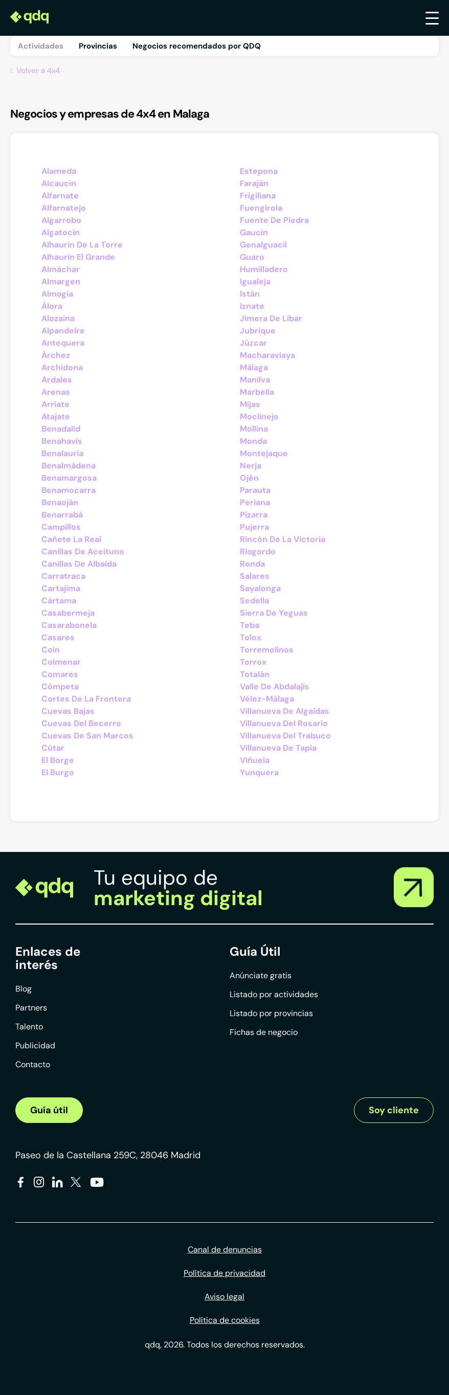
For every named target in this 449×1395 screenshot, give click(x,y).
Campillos (61, 527)
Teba (249, 625)
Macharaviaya (267, 355)
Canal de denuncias (225, 1249)
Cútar (52, 747)
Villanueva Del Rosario (284, 723)
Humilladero (264, 269)
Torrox (253, 662)
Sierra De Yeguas (274, 613)
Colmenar (61, 662)
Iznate (252, 306)
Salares (255, 576)
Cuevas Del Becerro (81, 723)
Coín (50, 649)
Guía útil (49, 1110)
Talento (29, 1026)
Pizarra (253, 514)
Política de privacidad (224, 1273)
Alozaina (58, 318)
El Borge (57, 760)
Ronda (252, 563)
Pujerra (254, 527)
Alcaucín (58, 183)
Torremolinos (267, 649)
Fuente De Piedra (274, 220)
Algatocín (60, 232)
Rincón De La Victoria (282, 539)
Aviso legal (224, 1296)
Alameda (58, 171)
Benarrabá (62, 514)
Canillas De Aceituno (82, 551)
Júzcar (253, 343)
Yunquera (259, 772)
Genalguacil (263, 244)
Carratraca (63, 576)
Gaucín (254, 232)
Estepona (259, 171)
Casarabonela (69, 625)
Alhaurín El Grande (78, 257)
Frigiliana (258, 195)
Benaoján (59, 502)
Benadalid (60, 428)
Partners (31, 1007)
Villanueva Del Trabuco (285, 735)
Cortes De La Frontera (86, 698)
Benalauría (62, 453)
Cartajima (60, 588)
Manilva (255, 379)
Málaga (254, 367)
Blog (23, 988)
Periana (255, 502)
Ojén (249, 477)
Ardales (56, 379)
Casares (58, 637)
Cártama (58, 600)
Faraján (254, 183)
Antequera (62, 343)
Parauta (255, 490)
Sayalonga (260, 588)
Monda (253, 441)
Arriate (55, 404)
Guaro (252, 257)
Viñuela (255, 760)
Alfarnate (60, 195)
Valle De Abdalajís (274, 686)
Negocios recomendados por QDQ (196, 46)
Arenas (55, 392)
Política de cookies (225, 1320)
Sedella (254, 600)
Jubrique (258, 330)
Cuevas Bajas (68, 711)
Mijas (250, 404)
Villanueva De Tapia (278, 747)
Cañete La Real (71, 539)
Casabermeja (68, 613)
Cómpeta (60, 686)
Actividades (40, 46)
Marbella (257, 392)
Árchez (55, 355)
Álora (51, 306)
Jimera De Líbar (271, 318)
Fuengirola (261, 207)
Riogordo (258, 551)
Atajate (55, 416)
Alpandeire (63, 330)
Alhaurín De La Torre (82, 244)
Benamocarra (68, 490)
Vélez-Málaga (267, 698)
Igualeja (255, 281)
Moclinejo (259, 416)
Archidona (62, 367)
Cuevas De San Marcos (87, 735)
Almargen (60, 281)
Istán (250, 293)
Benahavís (61, 441)
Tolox (250, 637)
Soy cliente (394, 1110)
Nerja (250, 465)
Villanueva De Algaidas (284, 711)
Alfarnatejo (63, 207)
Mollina (254, 428)
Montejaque (264, 453)
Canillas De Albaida (79, 563)
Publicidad (35, 1045)
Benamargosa (69, 477)
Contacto (32, 1064)
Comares (59, 674)
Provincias (98, 46)
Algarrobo (61, 220)
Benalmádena (68, 465)
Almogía (57, 293)
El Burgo (57, 772)
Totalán (255, 674)
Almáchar (60, 269)
